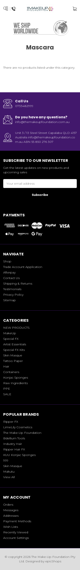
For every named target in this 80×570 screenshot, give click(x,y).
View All (9, 477)
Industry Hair (12, 444)
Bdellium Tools (14, 438)
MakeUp (9, 333)
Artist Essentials (14, 344)
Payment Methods (17, 521)
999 (5, 460)
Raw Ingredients (15, 383)
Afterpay (9, 272)
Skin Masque (12, 355)
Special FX (11, 339)
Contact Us (11, 278)
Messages (10, 510)
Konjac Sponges (15, 377)
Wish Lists (10, 527)
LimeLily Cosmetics (17, 427)
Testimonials (12, 289)
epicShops (53, 561)
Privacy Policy (13, 295)
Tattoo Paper (13, 361)
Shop (7, 261)
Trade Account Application (22, 267)
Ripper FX (10, 422)
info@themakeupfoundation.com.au (42, 122)
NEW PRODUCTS (16, 328)
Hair (6, 366)
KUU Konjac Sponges (19, 455)
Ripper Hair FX (14, 449)
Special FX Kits (14, 350)
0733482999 (24, 106)
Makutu (9, 471)
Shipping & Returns (17, 283)
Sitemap (9, 300)
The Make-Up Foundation (22, 433)
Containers (11, 372)
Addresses (11, 516)
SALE (7, 394)
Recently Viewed (15, 532)
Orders (8, 504)
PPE (6, 389)
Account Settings (16, 538)
